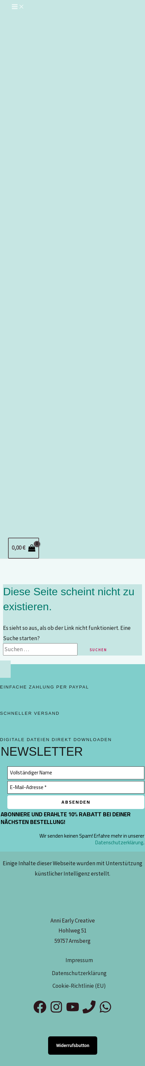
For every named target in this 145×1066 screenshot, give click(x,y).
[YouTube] (72, 1011)
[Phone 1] (89, 1011)
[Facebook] (39, 1011)
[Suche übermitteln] (82, 649)
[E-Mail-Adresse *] (75, 787)
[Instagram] (56, 1011)
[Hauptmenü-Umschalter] (18, 7)
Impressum (79, 960)
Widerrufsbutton (72, 1045)
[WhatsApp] (105, 1011)
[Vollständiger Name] (75, 772)
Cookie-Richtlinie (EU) (79, 985)
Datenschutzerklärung (119, 842)
